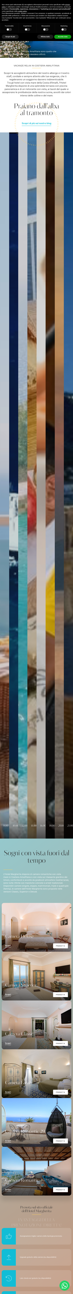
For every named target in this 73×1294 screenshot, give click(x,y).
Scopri (8, 946)
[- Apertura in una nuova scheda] (64, 1285)
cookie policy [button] (22, 11)
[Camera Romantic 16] (36, 1171)
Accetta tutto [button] (63, 37)
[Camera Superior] (36, 976)
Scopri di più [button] (10, 37)
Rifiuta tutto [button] (45, 37)
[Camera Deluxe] (36, 927)
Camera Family (19, 1082)
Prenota (60, 946)
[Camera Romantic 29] (36, 1122)
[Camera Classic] (36, 1025)
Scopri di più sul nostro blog (36, 124)
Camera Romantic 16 (24, 1180)
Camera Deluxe (19, 936)
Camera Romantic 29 (25, 1131)
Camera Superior (21, 985)
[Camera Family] (36, 1073)
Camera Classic (19, 1034)
